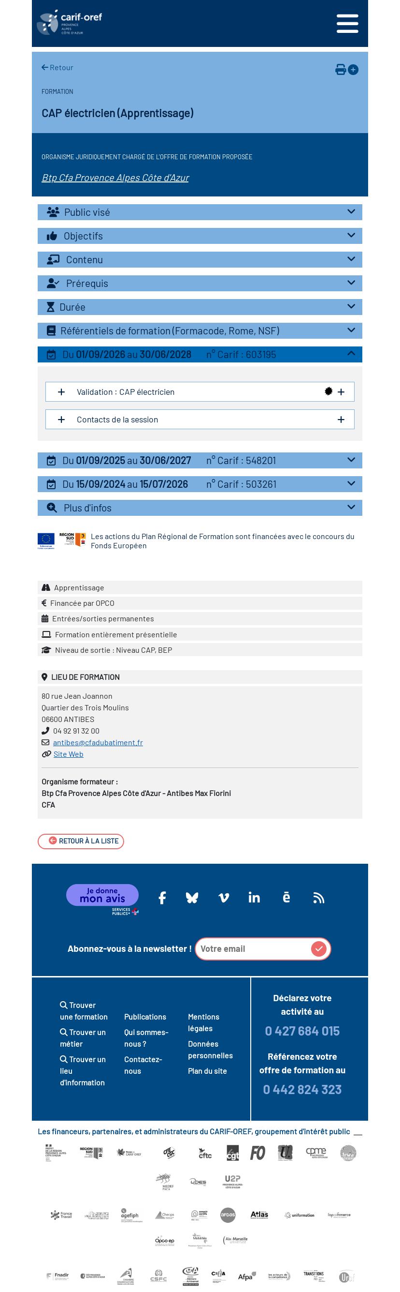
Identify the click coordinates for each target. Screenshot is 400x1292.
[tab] (200, 212)
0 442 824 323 (302, 1089)
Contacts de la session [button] (203, 419)
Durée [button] (203, 306)
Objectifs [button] (203, 235)
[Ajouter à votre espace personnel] (353, 69)
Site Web (69, 753)
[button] (200, 354)
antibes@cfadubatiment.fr (98, 742)
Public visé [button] (203, 212)
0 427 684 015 (302, 1030)
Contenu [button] (203, 259)
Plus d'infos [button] (203, 507)
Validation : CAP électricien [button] (203, 391)
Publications (145, 1016)
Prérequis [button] (203, 283)
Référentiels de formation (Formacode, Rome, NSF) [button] (203, 330)
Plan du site (207, 1070)
